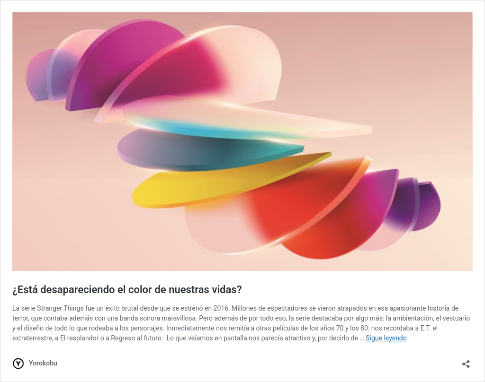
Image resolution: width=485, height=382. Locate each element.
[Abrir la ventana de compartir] (466, 361)
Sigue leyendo (386, 338)
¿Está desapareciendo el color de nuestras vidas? (127, 289)
